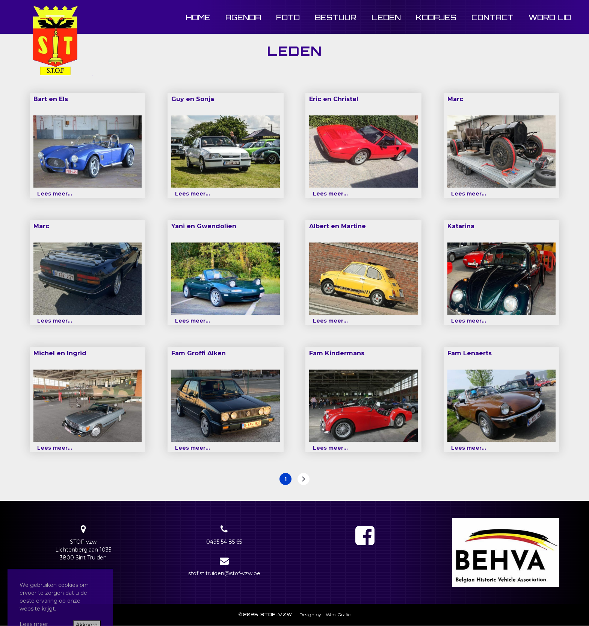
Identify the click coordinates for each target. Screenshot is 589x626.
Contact (492, 17)
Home (198, 17)
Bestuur (335, 17)
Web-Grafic (337, 614)
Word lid (550, 17)
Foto (288, 17)
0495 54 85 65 (224, 541)
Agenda (243, 17)
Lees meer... (54, 193)
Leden (386, 17)
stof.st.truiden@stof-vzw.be (224, 573)
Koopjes (436, 17)
